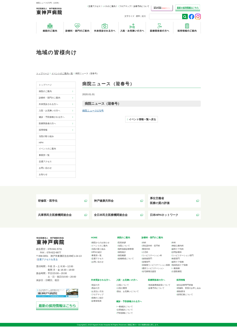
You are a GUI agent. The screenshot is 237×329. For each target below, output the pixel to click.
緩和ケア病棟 (178, 264)
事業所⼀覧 (44, 155)
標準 (138, 16)
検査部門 (176, 261)
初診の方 (96, 287)
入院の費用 (122, 290)
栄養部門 (146, 264)
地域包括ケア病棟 (180, 267)
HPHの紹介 (97, 254)
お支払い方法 (98, 294)
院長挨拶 (122, 245)
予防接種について (125, 315)
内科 (144, 245)
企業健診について (125, 312)
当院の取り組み (46, 136)
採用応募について (185, 297)
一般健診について (125, 309)
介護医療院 (177, 274)
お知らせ (43, 174)
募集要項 (181, 294)
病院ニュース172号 (93, 110)
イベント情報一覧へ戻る (142, 119)
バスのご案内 (109, 6)
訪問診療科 (177, 254)
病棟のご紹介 (98, 300)
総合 (185, 287)
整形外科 (146, 251)
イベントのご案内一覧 (62, 73)
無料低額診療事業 (126, 251)
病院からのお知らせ (100, 245)
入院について (123, 287)
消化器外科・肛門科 (151, 248)
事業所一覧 (97, 258)
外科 (174, 245)
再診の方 (96, 290)
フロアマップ (124, 6)
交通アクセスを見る (47, 262)
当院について (124, 248)
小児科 (145, 254)
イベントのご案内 (47, 148)
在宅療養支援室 (149, 274)
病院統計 (122, 254)
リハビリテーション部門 (183, 258)
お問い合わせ (45, 168)
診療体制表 (97, 303)
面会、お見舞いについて (128, 294)
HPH (41, 142)
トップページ (42, 73)
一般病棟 (176, 271)
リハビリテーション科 (152, 258)
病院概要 (122, 258)
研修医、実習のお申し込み (189, 290)
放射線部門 (147, 261)
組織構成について (126, 261)
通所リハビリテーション (153, 271)
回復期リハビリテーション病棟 (156, 267)
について (159, 287)
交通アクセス (93, 6)
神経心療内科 (178, 248)
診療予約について (141, 6)
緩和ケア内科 (178, 251)
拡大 (144, 16)
